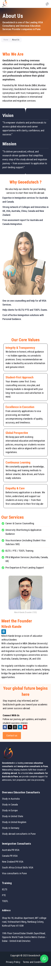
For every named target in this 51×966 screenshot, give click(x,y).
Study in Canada (10, 804)
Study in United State (12, 816)
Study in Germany (10, 828)
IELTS (4, 889)
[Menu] (47, 4)
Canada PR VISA (10, 855)
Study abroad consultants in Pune (19, 833)
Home (6, 39)
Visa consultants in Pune (14, 873)
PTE (4, 895)
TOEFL (5, 901)
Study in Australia (11, 798)
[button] (44, 959)
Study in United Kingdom (14, 822)
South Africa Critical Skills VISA (17, 867)
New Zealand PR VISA (12, 861)
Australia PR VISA (10, 850)
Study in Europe (10, 810)
